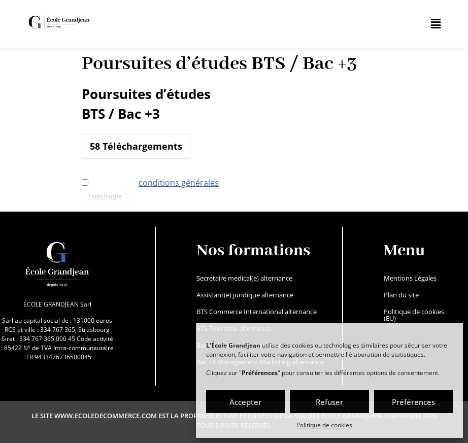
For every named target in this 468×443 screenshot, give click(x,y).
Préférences (413, 402)
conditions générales (179, 182)
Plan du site (401, 294)
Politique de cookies (324, 425)
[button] (436, 23)
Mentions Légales (410, 278)
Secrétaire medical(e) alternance (244, 278)
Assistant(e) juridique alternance (244, 294)
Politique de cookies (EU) (414, 315)
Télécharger (105, 196)
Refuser (329, 402)
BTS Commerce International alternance (256, 311)
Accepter (245, 402)
